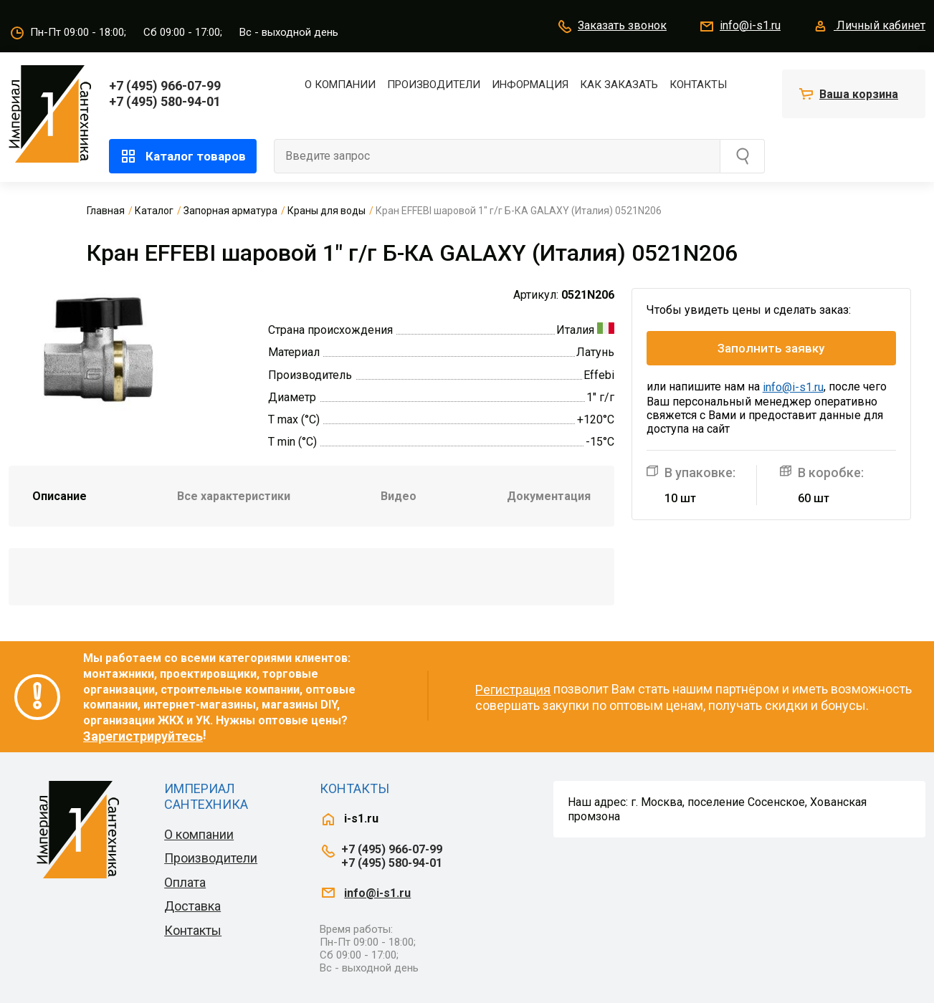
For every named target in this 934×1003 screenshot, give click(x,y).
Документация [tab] (549, 496)
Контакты (698, 84)
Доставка (192, 905)
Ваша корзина (858, 94)
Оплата (185, 882)
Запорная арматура (230, 210)
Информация (530, 84)
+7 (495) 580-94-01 (165, 101)
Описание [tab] (59, 496)
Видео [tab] (398, 496)
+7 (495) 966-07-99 (165, 85)
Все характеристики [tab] (233, 496)
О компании (340, 84)
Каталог (154, 210)
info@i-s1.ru (739, 26)
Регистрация (513, 689)
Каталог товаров (183, 156)
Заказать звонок (611, 26)
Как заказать (619, 84)
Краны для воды (326, 210)
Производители (433, 84)
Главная (106, 210)
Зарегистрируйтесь (143, 736)
